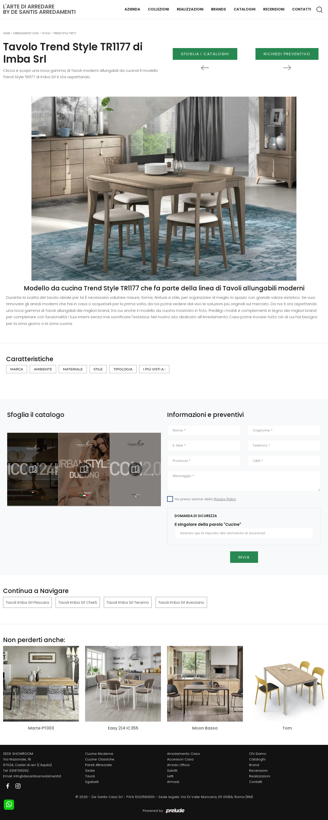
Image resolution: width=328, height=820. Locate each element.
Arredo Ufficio (178, 764)
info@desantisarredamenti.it (37, 776)
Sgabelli (92, 781)
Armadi (173, 781)
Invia (244, 557)
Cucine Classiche (99, 759)
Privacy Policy (225, 499)
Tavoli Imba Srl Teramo (128, 602)
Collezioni (158, 9)
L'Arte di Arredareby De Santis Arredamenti (39, 9)
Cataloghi (244, 9)
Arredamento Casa (26, 33)
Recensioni (273, 9)
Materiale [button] (73, 369)
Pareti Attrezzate (98, 764)
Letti (170, 776)
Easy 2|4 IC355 (123, 728)
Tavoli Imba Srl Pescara (27, 602)
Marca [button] (16, 369)
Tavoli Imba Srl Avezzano (181, 602)
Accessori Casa (180, 759)
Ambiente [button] (43, 369)
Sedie (90, 770)
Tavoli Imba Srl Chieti (77, 602)
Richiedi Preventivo (287, 53)
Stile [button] (98, 369)
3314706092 (19, 770)
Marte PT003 (41, 728)
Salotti (172, 770)
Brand (254, 764)
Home (6, 33)
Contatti (301, 9)
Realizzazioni (190, 9)
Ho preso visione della (205, 499)
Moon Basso (205, 728)
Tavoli (46, 33)
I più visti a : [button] (154, 369)
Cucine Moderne (99, 753)
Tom (287, 728)
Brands (218, 9)
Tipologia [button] (123, 369)
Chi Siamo (257, 753)
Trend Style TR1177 (64, 33)
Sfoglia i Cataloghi (205, 53)
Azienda (132, 9)
